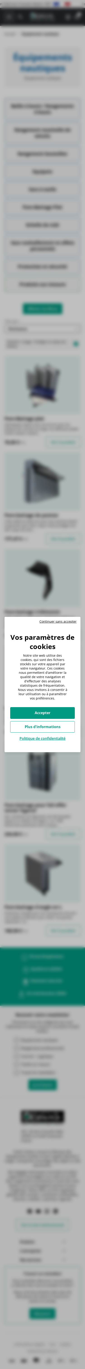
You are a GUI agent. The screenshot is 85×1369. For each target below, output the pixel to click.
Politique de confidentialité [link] (42, 738)
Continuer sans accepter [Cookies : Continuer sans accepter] (58, 622)
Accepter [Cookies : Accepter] (42, 712)
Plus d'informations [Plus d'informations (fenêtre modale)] (43, 726)
